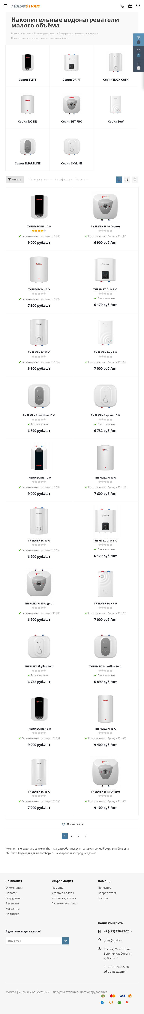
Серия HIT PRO (71, 121)
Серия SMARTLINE (27, 163)
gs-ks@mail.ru (113, 940)
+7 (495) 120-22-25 (116, 931)
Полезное (104, 887)
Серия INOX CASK (115, 79)
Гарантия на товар (64, 903)
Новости (11, 893)
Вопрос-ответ (107, 893)
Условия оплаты (63, 893)
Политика (12, 914)
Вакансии (12, 903)
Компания (14, 881)
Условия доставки (64, 898)
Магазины (13, 908)
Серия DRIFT (72, 79)
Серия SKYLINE (71, 163)
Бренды (103, 898)
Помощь (57, 887)
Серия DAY (116, 121)
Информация (62, 881)
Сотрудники (14, 898)
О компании (14, 887)
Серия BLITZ (27, 79)
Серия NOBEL (27, 121)
